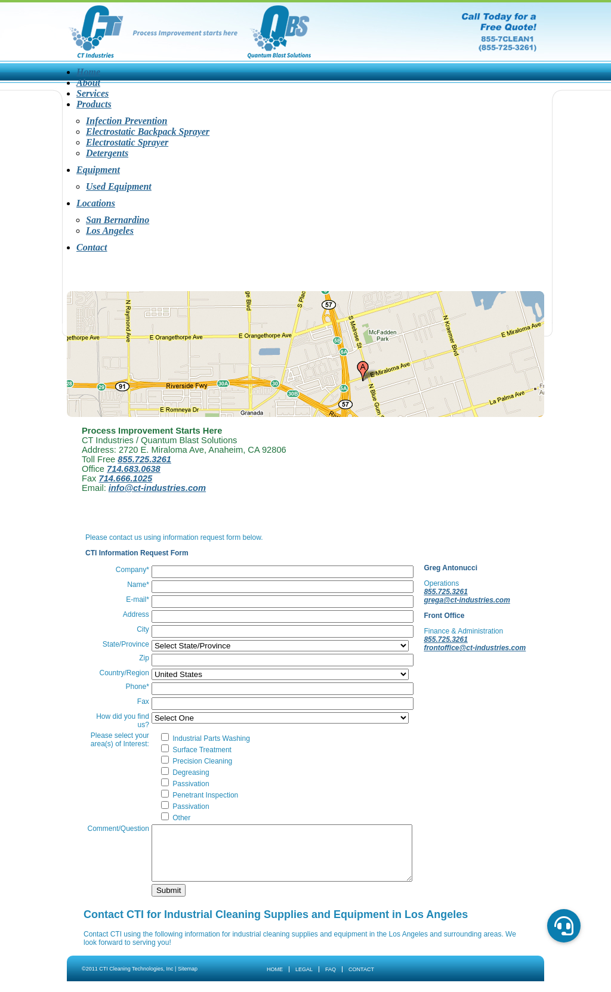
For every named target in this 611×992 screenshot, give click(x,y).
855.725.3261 (144, 459)
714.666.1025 (126, 478)
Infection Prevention (126, 121)
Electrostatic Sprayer (127, 142)
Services (92, 93)
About (88, 83)
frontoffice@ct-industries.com (451, 652)
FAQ (330, 980)
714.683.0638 (134, 469)
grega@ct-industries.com (469, 600)
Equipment (98, 170)
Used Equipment (119, 186)
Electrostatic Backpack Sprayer (147, 131)
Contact (91, 247)
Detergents (107, 153)
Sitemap (188, 979)
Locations (95, 203)
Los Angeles (110, 230)
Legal (304, 980)
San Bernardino (117, 220)
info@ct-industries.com (157, 488)
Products (94, 104)
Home (88, 72)
